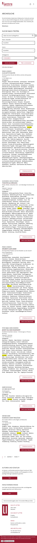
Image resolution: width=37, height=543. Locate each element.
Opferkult (4, 137)
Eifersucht (12, 348)
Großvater (29, 352)
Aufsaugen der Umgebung (8, 342)
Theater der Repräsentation (9, 303)
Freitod (4, 117)
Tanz (12, 149)
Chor (18, 91)
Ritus (18, 142)
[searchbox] (18, 42)
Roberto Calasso (25, 142)
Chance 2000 (5, 264)
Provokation (9, 360)
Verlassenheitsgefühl (15, 370)
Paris (3, 401)
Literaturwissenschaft (13, 287)
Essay (3, 252)
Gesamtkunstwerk (7, 120)
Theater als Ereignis (9, 183)
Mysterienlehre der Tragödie (13, 134)
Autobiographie (6, 391)
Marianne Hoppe (10, 357)
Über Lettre (13, 507)
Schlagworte (5, 55)
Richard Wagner (12, 142)
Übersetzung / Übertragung (22, 367)
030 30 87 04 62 (17, 530)
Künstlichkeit (17, 355)
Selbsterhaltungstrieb (28, 144)
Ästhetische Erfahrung (25, 426)
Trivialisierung (5, 441)
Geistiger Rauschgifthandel (9, 276)
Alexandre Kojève (6, 257)
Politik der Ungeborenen (17, 139)
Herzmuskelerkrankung (24, 353)
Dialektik (4, 429)
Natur (23, 134)
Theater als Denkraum (27, 301)
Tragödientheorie (29, 152)
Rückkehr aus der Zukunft (13, 299)
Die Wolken (20, 200)
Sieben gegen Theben (20, 146)
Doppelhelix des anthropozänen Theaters (17, 107)
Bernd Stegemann (6, 262)
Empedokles (13, 110)
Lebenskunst (5, 130)
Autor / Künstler (6, 39)
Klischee (14, 208)
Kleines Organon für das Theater (18, 127)
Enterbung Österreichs (28, 348)
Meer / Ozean (15, 132)
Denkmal (30, 345)
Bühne (14, 91)
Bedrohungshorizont (19, 88)
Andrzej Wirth (15, 257)
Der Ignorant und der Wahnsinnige (11, 347)
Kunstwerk (25, 433)
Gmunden (13, 352)
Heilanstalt (5, 353)
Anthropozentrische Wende (16, 83)
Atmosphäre (24, 86)
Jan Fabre (31, 205)
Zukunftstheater (8, 73)
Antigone (4, 426)
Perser (15, 137)
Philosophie (22, 434)
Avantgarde (31, 86)
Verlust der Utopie (15, 156)
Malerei (23, 211)
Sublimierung (29, 223)
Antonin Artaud (6, 85)
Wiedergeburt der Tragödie (9, 162)
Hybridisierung (12, 203)
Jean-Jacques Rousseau (8, 206)
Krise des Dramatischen (19, 286)
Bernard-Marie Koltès (28, 194)
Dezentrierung (27, 428)
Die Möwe (14, 267)
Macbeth (30, 130)
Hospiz (23, 397)
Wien (15, 372)
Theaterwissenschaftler (15, 304)
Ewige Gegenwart (24, 272)
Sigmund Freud (6, 438)
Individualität (5, 433)
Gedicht (8, 352)
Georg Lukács (20, 276)
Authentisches (17, 260)
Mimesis (25, 287)
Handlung (17, 279)
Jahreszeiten (5, 127)
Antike (9, 426)
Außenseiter (25, 342)
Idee (18, 203)
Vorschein (25, 159)
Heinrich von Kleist (7, 122)
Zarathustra (13, 164)
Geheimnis (15, 201)
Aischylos (4, 81)
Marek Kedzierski (13, 328)
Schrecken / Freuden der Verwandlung (12, 144)
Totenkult (12, 306)
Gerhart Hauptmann (7, 277)
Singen (29, 146)
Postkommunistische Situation (22, 294)
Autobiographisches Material (25, 343)
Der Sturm (10, 97)
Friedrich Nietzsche (11, 117)
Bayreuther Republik (7, 88)
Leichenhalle (22, 399)
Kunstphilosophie (19, 129)
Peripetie (10, 137)
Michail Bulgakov (6, 213)
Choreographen (6, 198)
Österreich (21, 358)
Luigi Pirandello (29, 210)
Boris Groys (23, 262)
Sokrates (27, 222)
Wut (19, 372)
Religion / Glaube (17, 360)
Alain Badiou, (6, 181)
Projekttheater (13, 296)
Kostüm (4, 210)
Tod (9, 151)
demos (11, 428)
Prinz (26, 358)
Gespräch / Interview (7, 188)
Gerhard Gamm (6, 416)
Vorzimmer (24, 370)
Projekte (13, 515)
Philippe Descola (29, 137)
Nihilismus (30, 215)
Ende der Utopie (6, 271)
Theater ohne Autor (22, 303)
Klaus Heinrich (14, 284)
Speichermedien (6, 149)
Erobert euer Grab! (9, 249)
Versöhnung (16, 230)
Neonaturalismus (13, 289)
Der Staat (28, 198)
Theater (15, 225)
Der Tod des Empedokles (20, 97)
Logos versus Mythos (21, 130)
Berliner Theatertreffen (28, 260)
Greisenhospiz (10, 397)
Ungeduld (4, 369)
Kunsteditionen (14, 517)
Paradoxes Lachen (28, 216)
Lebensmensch (25, 355)
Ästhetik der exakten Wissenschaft (11, 86)
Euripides (4, 115)
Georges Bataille (29, 276)
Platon (3, 139)
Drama (28, 267)
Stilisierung (5, 365)
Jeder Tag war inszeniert (11, 330)
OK (2, 541)
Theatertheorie (8, 252)
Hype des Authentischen (27, 281)
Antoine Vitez (27, 193)
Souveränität (14, 438)
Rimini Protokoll (23, 298)
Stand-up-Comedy (12, 223)
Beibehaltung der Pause (16, 194)
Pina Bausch (5, 220)
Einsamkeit (19, 348)
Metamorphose (24, 132)
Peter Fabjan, (5, 328)
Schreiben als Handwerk (8, 362)
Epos (18, 272)
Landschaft (27, 129)
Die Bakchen (30, 97)
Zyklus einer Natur (7, 166)
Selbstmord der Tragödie (8, 146)
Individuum (13, 433)
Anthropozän (23, 81)
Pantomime (20, 216)
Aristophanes (24, 85)
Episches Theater (21, 112)
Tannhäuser (5, 225)
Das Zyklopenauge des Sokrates (17, 95)
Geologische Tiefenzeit (18, 119)
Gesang (4, 397)
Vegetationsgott (6, 156)
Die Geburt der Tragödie (8, 98)
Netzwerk (13, 509)
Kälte (33, 353)
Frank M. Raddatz (6, 71)
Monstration (19, 215)
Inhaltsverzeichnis (27, 171)
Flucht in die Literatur (16, 350)
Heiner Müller (30, 120)
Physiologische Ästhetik (22, 291)
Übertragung (17, 228)
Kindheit (9, 208)
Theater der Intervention (21, 149)
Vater (17, 369)
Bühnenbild (23, 196)
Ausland (18, 342)
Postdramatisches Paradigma (14, 293)
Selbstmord (11, 363)
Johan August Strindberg (8, 282)
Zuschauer (5, 313)
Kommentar (5, 421)
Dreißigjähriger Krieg (7, 108)
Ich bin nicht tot (8, 389)
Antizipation (27, 83)
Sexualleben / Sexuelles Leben (23, 363)
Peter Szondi (21, 137)
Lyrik (21, 287)
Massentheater (30, 211)
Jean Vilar (17, 206)
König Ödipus (26, 208)
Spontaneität (21, 438)
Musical (25, 215)
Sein (21, 436)
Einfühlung (9, 269)
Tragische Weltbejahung (8, 440)
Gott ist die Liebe (21, 352)
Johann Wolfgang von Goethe (23, 282)
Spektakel (4, 223)
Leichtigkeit (30, 399)
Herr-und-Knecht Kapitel (19, 122)
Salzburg (25, 360)
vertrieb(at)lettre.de (15, 532)
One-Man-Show (6, 216)
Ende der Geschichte (22, 110)
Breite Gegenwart (6, 91)
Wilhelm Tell (20, 162)
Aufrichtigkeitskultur (7, 260)
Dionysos (11, 103)
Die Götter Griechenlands (21, 98)
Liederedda (12, 130)
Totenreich (18, 306)
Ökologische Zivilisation (26, 135)
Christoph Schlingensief (16, 264)
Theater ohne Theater (23, 225)
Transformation (6, 154)
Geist (27, 431)
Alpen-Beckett (17, 340)
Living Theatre (21, 210)
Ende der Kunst (12, 429)
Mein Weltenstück (19, 357)
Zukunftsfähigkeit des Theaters (23, 311)
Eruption (8, 350)
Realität (13, 436)
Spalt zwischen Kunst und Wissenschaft (24, 147)
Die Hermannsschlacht (17, 100)
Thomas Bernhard (27, 365)
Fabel (31, 272)
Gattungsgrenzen (26, 274)
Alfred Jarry (5, 193)
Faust (25, 200)
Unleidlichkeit (11, 369)
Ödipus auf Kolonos (14, 135)
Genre (3, 47)
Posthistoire (10, 294)
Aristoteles (31, 85)
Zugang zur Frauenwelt (27, 372)
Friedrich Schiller (21, 117)
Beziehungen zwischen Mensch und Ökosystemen (15, 90)
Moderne (31, 433)
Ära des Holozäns (15, 85)
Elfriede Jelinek (29, 269)
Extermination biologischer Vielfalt (16, 115)
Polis (27, 434)
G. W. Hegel (23, 431)
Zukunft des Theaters (20, 232)
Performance (5, 218)
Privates (30, 358)
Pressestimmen (14, 524)
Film (29, 200)
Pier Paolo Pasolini (27, 218)
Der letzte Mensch (18, 428)
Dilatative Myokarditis (26, 347)
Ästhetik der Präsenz (20, 259)
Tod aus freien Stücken (16, 151)
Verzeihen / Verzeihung (23, 441)
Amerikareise (25, 340)
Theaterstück (18, 365)
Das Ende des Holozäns (20, 93)
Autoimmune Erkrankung (8, 345)
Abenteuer (5, 340)
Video (21, 230)
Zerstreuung (11, 232)
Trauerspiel (14, 154)
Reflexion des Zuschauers (25, 296)
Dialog (12, 265)
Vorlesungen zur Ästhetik (15, 159)
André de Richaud (7, 387)
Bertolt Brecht (28, 88)
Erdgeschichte (29, 112)
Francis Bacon (29, 115)
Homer (9, 124)
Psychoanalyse (6, 436)
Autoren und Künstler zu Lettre (18, 523)
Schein (17, 436)
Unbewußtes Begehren (27, 228)
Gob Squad (11, 279)
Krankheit (10, 355)
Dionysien (20, 102)
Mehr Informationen (9, 541)
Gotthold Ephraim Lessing (19, 120)
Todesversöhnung (19, 152)
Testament (11, 365)
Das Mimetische (27, 264)
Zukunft (12, 311)
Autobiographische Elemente (9, 343)
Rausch (25, 140)
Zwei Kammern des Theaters (24, 164)
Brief (3, 396)
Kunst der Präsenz (11, 210)
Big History (31, 90)
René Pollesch (5, 298)
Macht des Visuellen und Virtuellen (11, 211)
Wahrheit (4, 232)
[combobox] (18, 43)
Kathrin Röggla (6, 284)
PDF (10, 478)
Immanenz (23, 203)
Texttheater (12, 301)
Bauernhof (19, 345)
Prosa (3, 360)
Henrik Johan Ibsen (15, 281)
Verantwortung (24, 369)
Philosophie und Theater (16, 218)
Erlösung (18, 429)
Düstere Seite (5, 348)
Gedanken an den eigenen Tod (24, 396)
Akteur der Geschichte (13, 81)
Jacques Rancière (23, 205)
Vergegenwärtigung (7, 230)
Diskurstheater (22, 267)
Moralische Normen (7, 434)
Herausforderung (13, 353)
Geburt (10, 119)
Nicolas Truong (14, 181)
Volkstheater (27, 230)
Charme (25, 345)
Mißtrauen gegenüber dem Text (20, 213)
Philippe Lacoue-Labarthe (8, 291)
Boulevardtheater (14, 196)
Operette (13, 216)
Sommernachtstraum (7, 147)
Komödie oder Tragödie (11, 418)
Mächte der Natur (6, 132)
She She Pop (24, 299)
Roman (7, 401)
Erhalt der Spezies (15, 113)
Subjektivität (21, 223)
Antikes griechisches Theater (16, 193)
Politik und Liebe (18, 220)
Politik (8, 139)
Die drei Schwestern (20, 265)
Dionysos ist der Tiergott (21, 103)
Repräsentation (11, 222)
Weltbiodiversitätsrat (27, 161)
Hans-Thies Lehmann (26, 279)
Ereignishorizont (6, 113)
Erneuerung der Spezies (27, 113)
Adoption (11, 340)
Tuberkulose (10, 367)
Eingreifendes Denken (19, 269)
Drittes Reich (17, 108)
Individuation (29, 125)
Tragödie (24, 306)
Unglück (23, 401)
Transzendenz (9, 228)
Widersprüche (9, 372)
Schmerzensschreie (15, 401)
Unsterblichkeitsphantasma (25, 154)
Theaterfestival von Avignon (9, 227)
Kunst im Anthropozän (8, 129)
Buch (6, 396)
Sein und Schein (27, 436)
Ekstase (23, 108)
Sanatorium (31, 360)
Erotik (3, 350)
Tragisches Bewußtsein (21, 440)
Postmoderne (5, 296)
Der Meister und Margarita (18, 198)
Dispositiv (12, 105)
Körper (32, 208)
